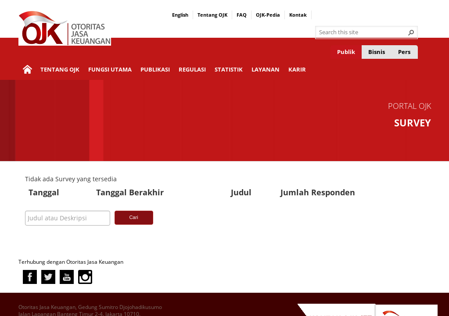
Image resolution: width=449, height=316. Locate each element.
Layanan (265, 69)
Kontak (298, 14)
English (180, 14)
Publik (346, 52)
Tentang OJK (212, 14)
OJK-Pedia (268, 14)
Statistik (229, 69)
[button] (411, 32)
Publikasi (155, 69)
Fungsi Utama (110, 69)
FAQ (242, 14)
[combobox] (363, 32)
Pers (404, 52)
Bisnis (376, 52)
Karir (297, 69)
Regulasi (192, 69)
